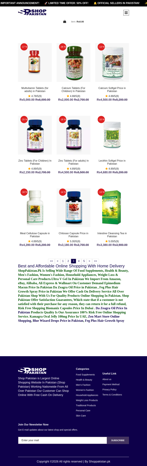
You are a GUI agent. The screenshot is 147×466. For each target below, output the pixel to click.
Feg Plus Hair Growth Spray (104, 320)
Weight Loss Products (87, 400)
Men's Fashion (83, 385)
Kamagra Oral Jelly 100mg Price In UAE (58, 316)
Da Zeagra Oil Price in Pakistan (75, 287)
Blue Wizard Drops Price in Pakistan (58, 320)
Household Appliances (87, 395)
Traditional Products (86, 405)
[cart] (64, 21)
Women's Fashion (85, 390)
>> (95, 261)
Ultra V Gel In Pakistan (67, 279)
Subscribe (117, 440)
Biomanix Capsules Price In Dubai (70, 308)
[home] (32, 12)
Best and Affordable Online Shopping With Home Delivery (71, 266)
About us (106, 379)
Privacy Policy (109, 389)
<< (51, 261)
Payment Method (110, 384)
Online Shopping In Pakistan (100, 295)
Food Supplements (85, 374)
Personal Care (83, 410)
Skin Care (81, 415)
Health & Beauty (84, 379)
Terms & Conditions (112, 394)
